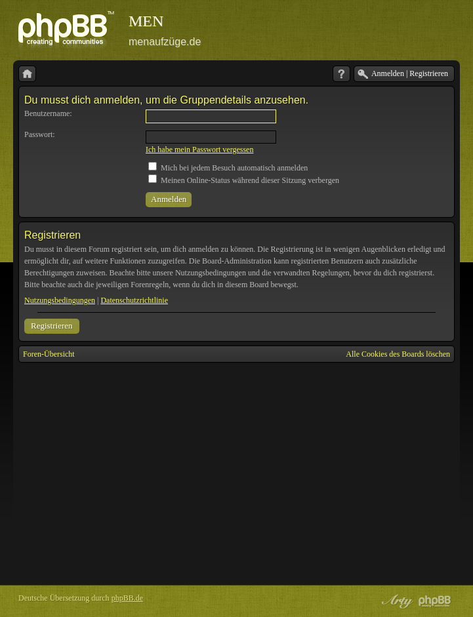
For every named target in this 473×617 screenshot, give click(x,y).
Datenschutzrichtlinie (134, 300)
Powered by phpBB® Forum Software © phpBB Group (435, 601)
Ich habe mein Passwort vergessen (199, 149)
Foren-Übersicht (49, 354)
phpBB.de (127, 598)
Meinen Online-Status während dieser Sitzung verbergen (243, 180)
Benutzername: (48, 113)
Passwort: (39, 134)
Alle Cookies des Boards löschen (398, 354)
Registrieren (52, 325)
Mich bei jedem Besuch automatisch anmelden (228, 167)
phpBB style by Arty (395, 601)
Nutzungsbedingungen (59, 300)
